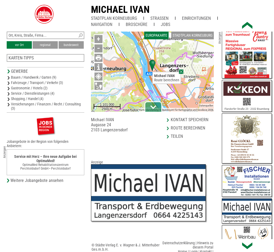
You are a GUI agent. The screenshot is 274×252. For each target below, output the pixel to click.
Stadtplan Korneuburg (114, 18)
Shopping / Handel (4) (27, 99)
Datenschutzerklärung (178, 243)
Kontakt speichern (189, 119)
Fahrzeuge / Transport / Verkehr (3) (37, 83)
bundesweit (71, 45)
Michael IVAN (120, 9)
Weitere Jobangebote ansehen (36, 180)
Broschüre (136, 24)
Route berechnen (166, 80)
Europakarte (156, 35)
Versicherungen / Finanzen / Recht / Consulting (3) (46, 106)
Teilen (177, 136)
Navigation (101, 24)
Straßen (159, 18)
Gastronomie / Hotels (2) (29, 88)
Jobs (165, 24)
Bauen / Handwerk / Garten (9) (33, 77)
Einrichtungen (196, 18)
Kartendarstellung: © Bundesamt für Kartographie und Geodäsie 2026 (176, 109)
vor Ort (19, 45)
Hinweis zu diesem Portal (203, 245)
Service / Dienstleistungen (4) (32, 93)
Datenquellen (206, 105)
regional (45, 45)
